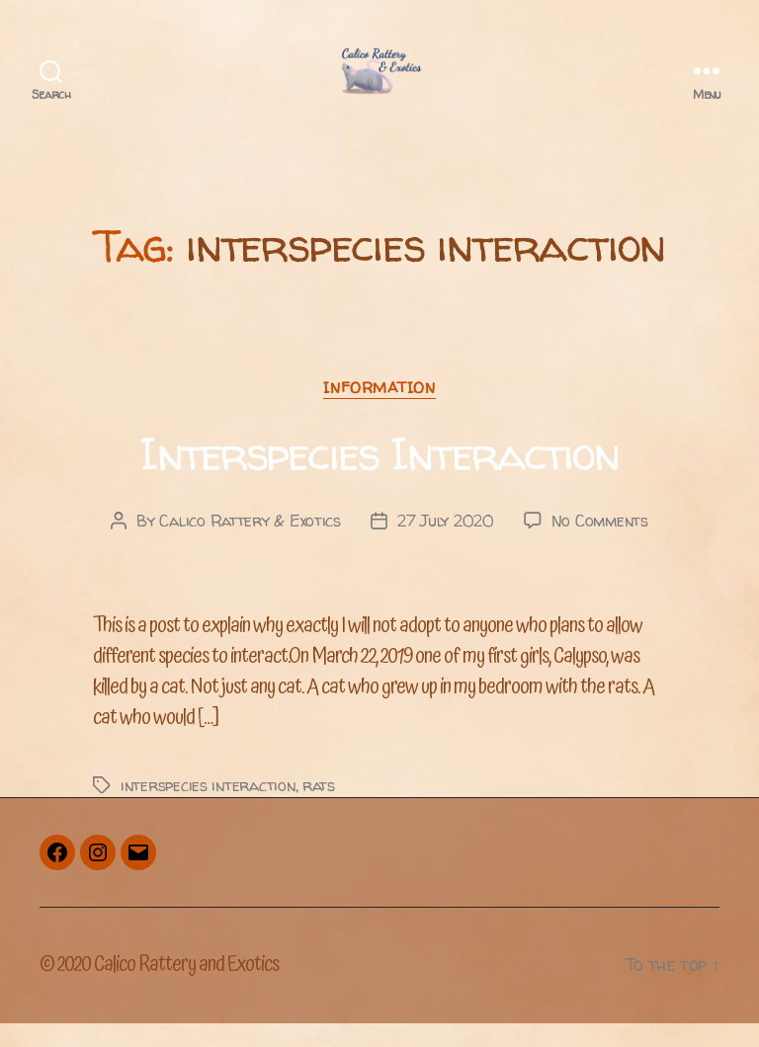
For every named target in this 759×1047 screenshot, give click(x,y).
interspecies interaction (208, 808)
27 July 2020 (445, 543)
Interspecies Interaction (379, 476)
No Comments (599, 543)
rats (318, 808)
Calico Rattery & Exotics (250, 543)
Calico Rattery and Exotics (186, 988)
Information (379, 411)
